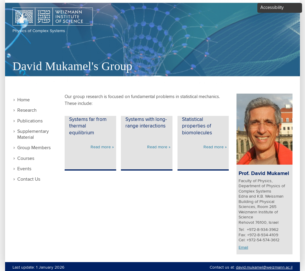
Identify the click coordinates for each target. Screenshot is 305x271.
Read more (101, 147)
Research (27, 110)
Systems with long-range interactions (146, 123)
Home (23, 100)
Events (24, 169)
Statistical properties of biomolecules (197, 126)
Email (243, 247)
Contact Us (28, 179)
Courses (25, 158)
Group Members (34, 148)
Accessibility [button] (272, 7)
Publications (30, 121)
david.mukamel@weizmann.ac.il (264, 267)
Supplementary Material (33, 134)
